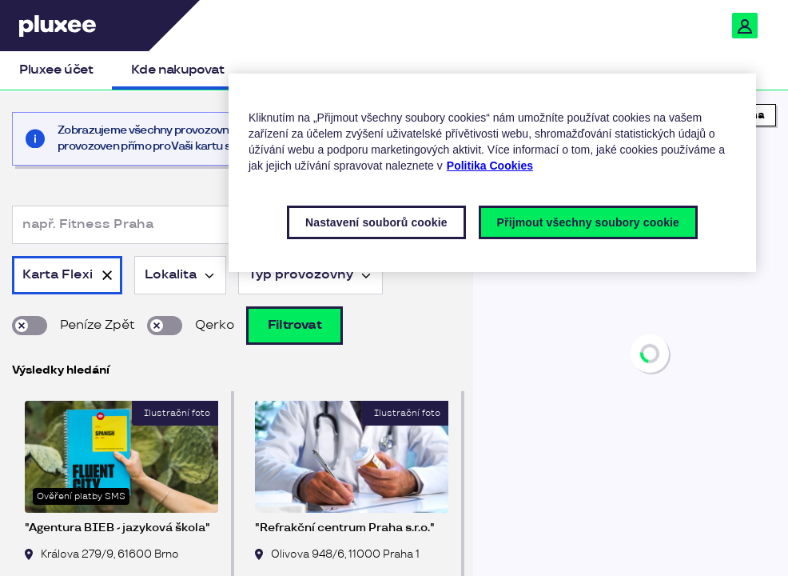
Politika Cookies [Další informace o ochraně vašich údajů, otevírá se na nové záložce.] (490, 165)
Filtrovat (294, 325)
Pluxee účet (56, 70)
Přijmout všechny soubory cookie (588, 222)
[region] (630, 334)
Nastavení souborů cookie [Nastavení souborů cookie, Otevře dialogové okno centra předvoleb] (376, 222)
